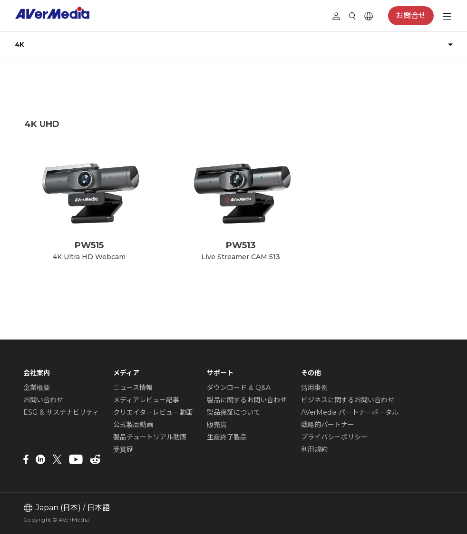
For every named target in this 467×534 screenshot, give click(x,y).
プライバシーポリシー (334, 437)
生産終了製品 (227, 437)
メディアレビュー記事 (146, 400)
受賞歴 (123, 449)
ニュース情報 (133, 387)
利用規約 (314, 449)
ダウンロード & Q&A (239, 387)
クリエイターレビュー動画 (153, 412)
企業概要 (36, 387)
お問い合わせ (43, 400)
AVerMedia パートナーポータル (350, 412)
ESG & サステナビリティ (61, 412)
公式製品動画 (133, 424)
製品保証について (233, 412)
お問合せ (411, 15)
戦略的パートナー (327, 424)
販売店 (217, 424)
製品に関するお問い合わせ (247, 400)
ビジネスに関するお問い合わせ (347, 400)
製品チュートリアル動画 (149, 437)
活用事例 (314, 387)
